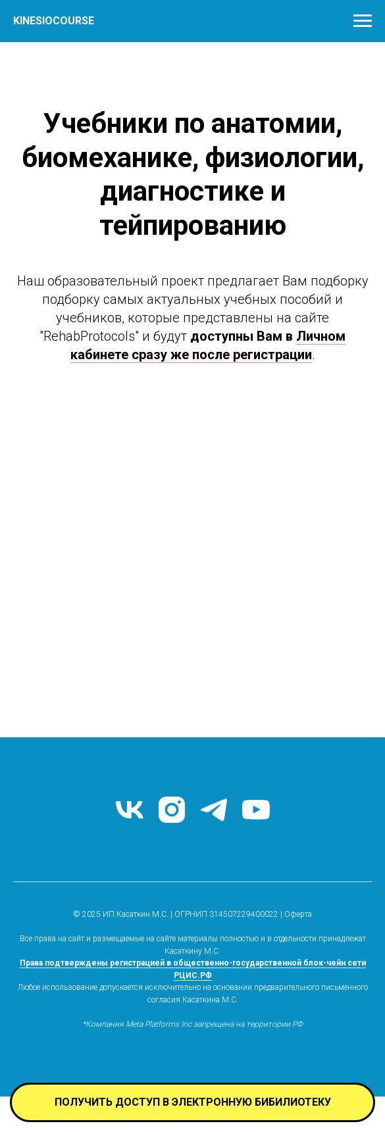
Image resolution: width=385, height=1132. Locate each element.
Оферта (298, 914)
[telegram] (213, 809)
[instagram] (171, 809)
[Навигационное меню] (362, 21)
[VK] (129, 809)
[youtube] (256, 809)
